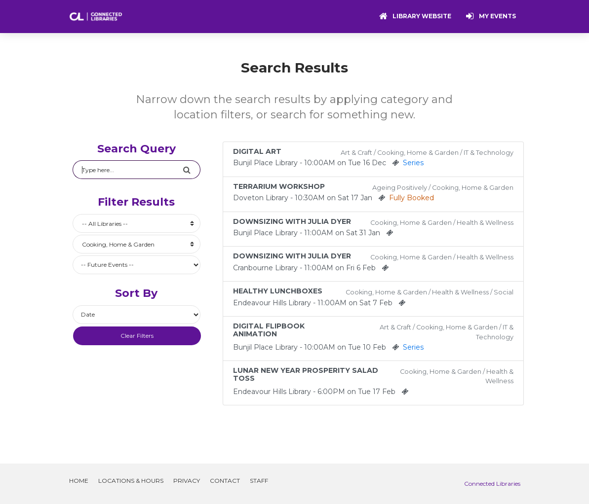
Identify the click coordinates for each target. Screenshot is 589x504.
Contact (225, 480)
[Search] (128, 169)
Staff (259, 480)
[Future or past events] (137, 264)
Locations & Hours (130, 480)
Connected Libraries (492, 483)
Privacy (186, 480)
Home (78, 480)
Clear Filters (137, 335)
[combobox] (137, 223)
